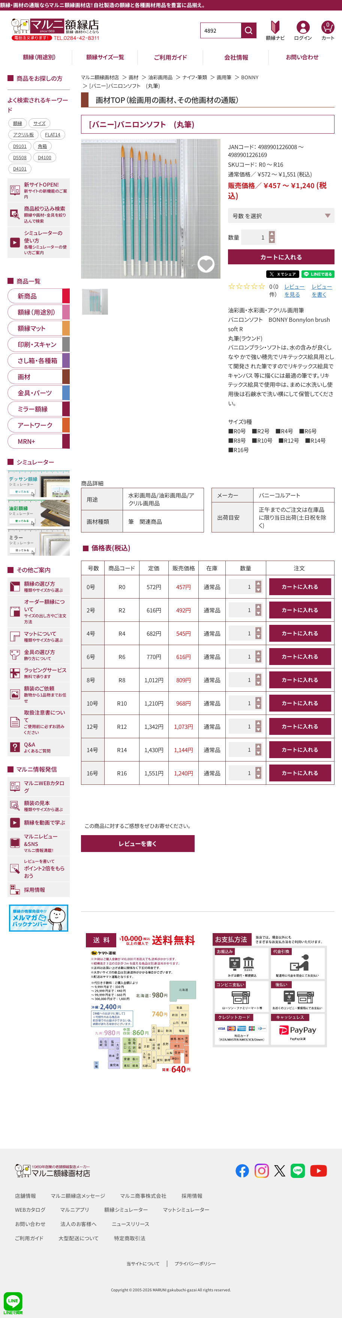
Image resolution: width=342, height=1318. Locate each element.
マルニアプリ (75, 1209)
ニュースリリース (129, 1224)
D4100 (44, 157)
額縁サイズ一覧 (105, 57)
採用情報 (192, 1195)
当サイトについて (142, 1263)
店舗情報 (25, 1195)
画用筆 (232, 77)
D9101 (20, 146)
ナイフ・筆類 (201, 77)
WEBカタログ (30, 1209)
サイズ (39, 123)
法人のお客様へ (78, 1224)
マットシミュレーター (186, 1209)
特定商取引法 (130, 1238)
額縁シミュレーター (126, 1209)
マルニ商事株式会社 (143, 1195)
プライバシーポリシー (195, 1263)
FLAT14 (52, 134)
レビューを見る (294, 291)
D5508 (20, 157)
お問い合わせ (302, 57)
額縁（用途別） (39, 57)
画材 (137, 77)
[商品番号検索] (248, 30)
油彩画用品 (165, 77)
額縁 (17, 123)
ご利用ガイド (170, 57)
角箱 (42, 146)
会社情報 (236, 57)
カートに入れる (281, 256)
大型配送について (78, 1238)
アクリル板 (23, 134)
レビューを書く (322, 291)
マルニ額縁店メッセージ (78, 1195)
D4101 (20, 168)
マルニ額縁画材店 (101, 77)
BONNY (258, 77)
